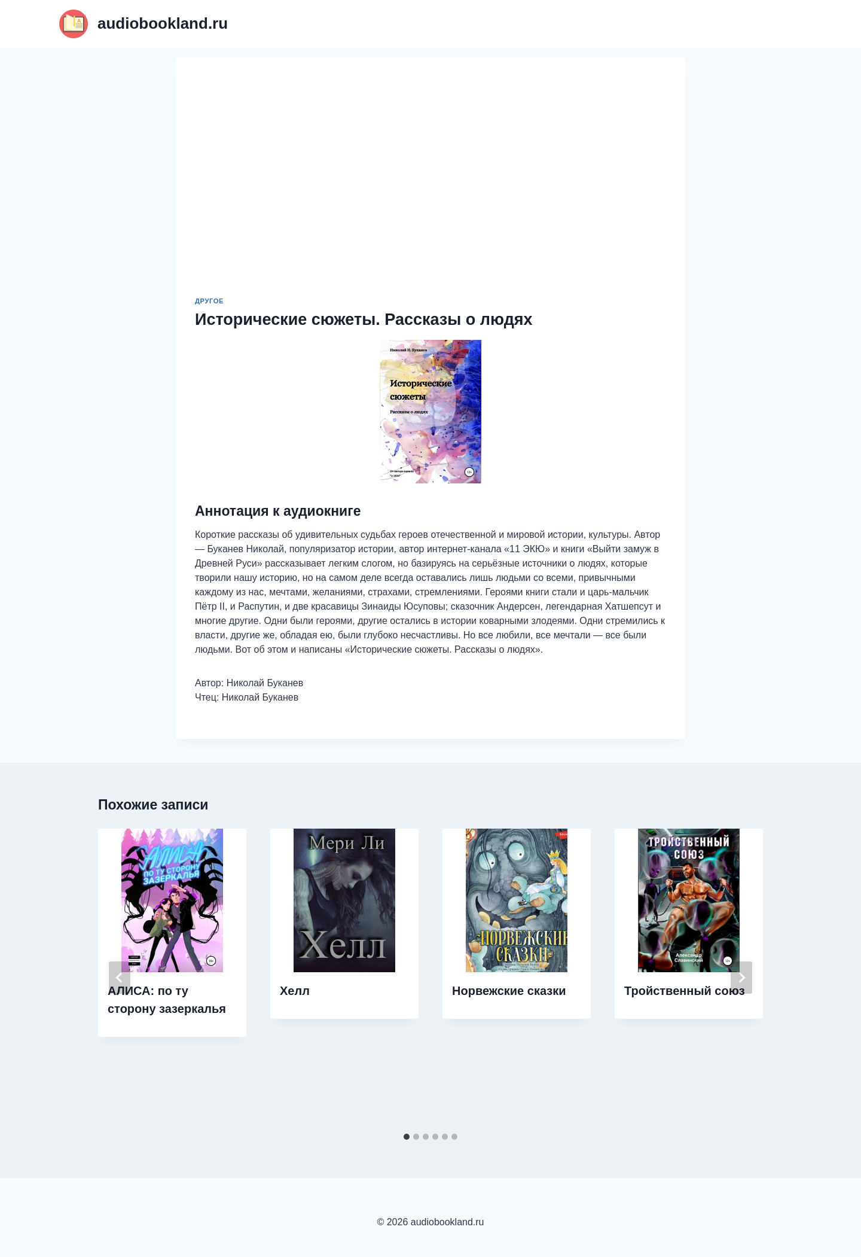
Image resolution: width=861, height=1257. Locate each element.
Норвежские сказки (509, 990)
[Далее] (741, 977)
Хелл (295, 990)
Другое (209, 301)
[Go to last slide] (119, 977)
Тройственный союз (684, 990)
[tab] (407, 1137)
